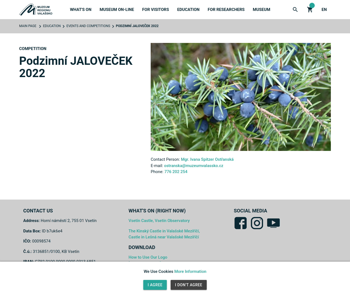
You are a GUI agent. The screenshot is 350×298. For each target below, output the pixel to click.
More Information (190, 271)
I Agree (155, 285)
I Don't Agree (188, 285)
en (324, 9)
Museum (261, 9)
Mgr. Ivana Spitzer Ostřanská (207, 159)
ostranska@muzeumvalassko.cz (193, 165)
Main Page (27, 26)
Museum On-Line (117, 9)
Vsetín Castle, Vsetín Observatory (159, 220)
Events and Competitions (88, 26)
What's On (81, 9)
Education (188, 9)
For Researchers (226, 9)
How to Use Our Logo (148, 257)
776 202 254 (175, 171)
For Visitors (155, 9)
